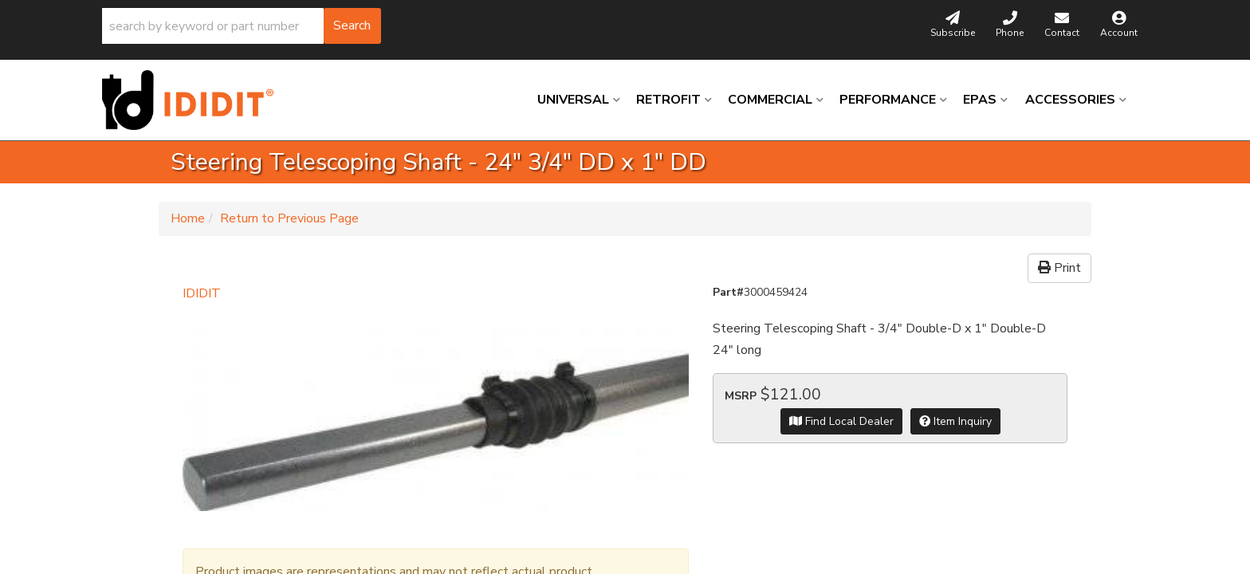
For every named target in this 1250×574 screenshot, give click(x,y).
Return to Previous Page (289, 218)
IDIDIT (202, 293)
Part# (728, 292)
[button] (241, 26)
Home (188, 218)
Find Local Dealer (841, 421)
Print (1059, 268)
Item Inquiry (955, 421)
